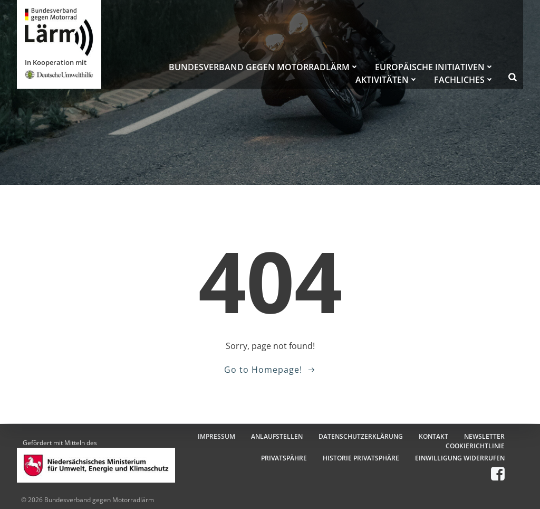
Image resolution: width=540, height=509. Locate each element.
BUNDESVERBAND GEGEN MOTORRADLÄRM (264, 67)
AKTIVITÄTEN (386, 80)
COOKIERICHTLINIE (475, 445)
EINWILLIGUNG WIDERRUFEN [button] (460, 458)
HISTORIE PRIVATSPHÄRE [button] (361, 458)
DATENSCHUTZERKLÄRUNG (361, 436)
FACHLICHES (464, 80)
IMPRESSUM (216, 436)
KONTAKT (433, 436)
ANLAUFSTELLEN (277, 436)
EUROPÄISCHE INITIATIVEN (434, 67)
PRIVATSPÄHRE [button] (284, 458)
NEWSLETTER (484, 436)
